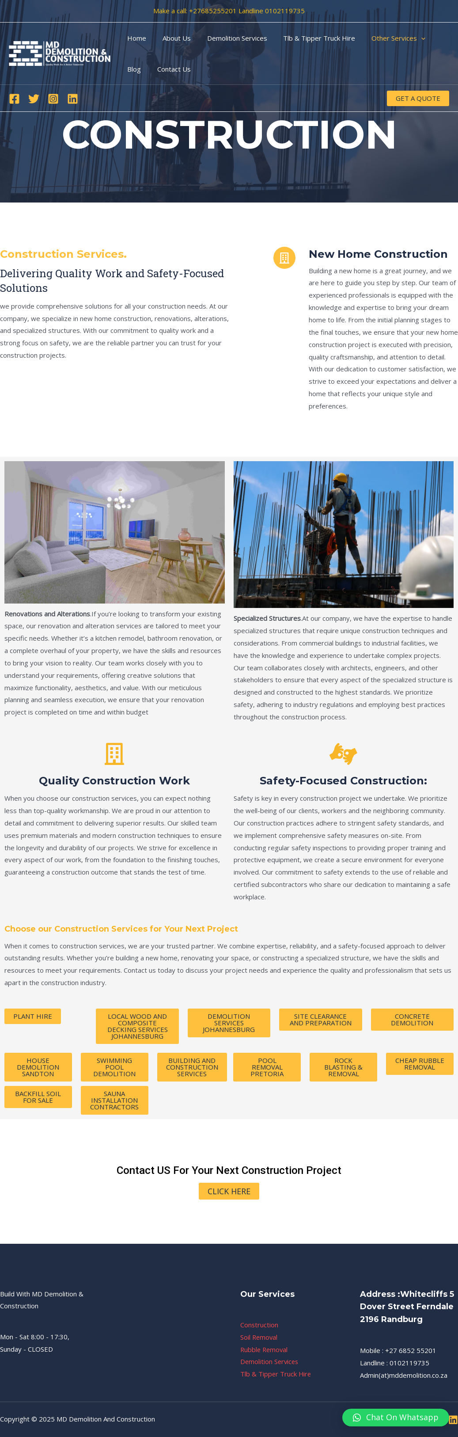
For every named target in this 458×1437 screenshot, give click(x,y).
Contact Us (142, 69)
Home (135, 38)
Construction (259, 1324)
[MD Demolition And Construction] (59, 52)
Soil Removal (259, 1337)
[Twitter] (33, 98)
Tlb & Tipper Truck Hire (309, 38)
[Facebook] (14, 98)
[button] (395, 1417)
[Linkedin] (72, 98)
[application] (408, 38)
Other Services (385, 38)
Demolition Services (230, 38)
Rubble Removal (265, 1349)
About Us (172, 38)
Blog (432, 38)
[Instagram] (53, 98)
